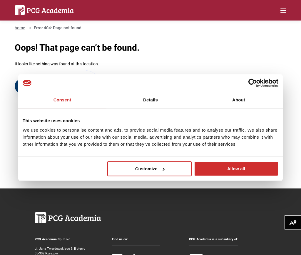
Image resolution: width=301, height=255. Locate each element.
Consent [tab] (62, 99)
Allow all (236, 168)
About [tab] (238, 99)
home (20, 27)
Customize (150, 168)
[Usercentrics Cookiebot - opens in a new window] (252, 83)
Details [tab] (150, 99)
